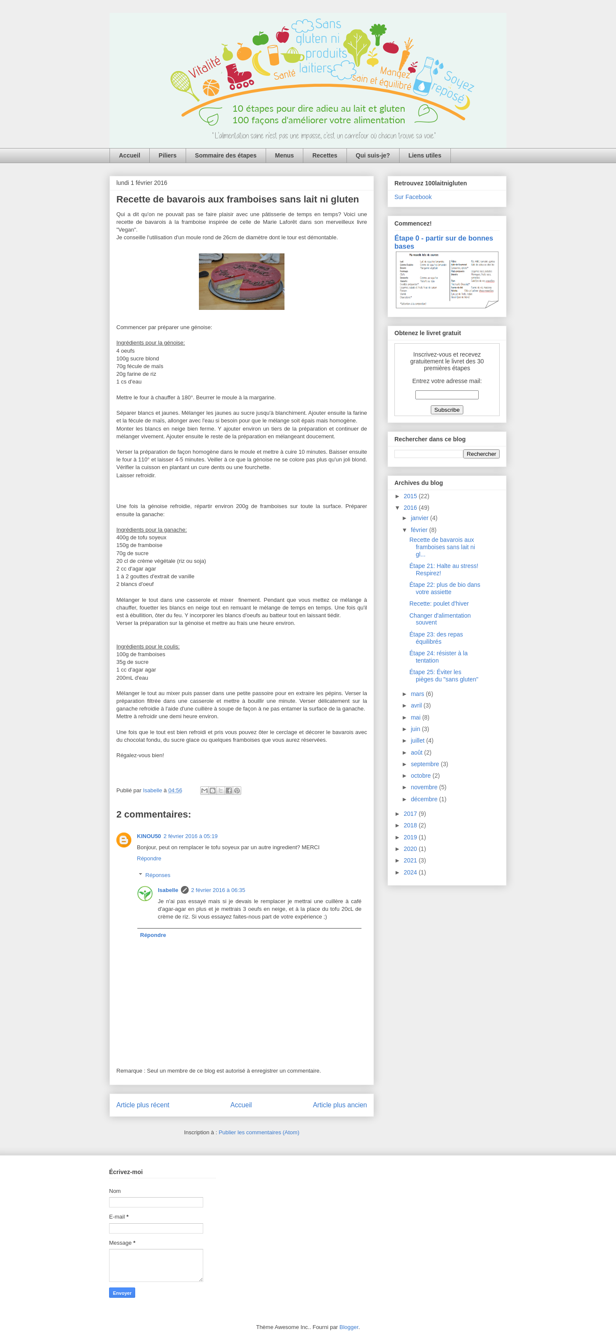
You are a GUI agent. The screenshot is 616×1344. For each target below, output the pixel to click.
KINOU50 (149, 836)
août (417, 752)
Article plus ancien (340, 1105)
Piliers (168, 155)
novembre (425, 787)
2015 (411, 496)
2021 (411, 860)
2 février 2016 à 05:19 (190, 836)
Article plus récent (142, 1105)
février (420, 529)
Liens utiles (425, 155)
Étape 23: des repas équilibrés (436, 638)
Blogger (349, 1327)
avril (417, 705)
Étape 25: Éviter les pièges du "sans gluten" (443, 676)
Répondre (149, 858)
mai (416, 717)
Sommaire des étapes (226, 155)
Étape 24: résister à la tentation (438, 657)
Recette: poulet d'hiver (439, 603)
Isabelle (168, 890)
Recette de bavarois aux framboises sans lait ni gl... (442, 547)
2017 (411, 813)
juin (416, 729)
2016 (411, 507)
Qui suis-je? (373, 155)
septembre (426, 764)
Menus (284, 155)
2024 (411, 872)
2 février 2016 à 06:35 (218, 890)
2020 (411, 848)
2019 (411, 837)
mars (418, 693)
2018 (411, 825)
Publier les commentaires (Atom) (259, 1132)
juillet (418, 740)
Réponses (158, 875)
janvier (420, 517)
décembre (425, 799)
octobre (421, 775)
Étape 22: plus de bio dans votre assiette (444, 588)
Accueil (129, 155)
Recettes (324, 155)
